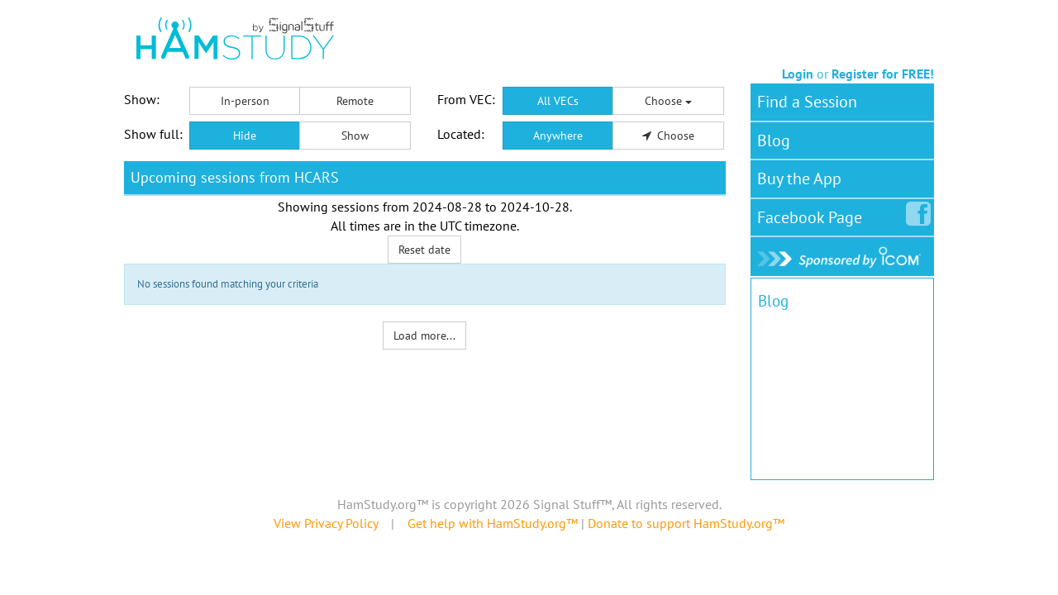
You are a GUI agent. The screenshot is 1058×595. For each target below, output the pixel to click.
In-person (245, 100)
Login (797, 73)
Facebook (813, 214)
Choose (668, 100)
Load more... (424, 335)
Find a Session (807, 101)
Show (355, 135)
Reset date (424, 249)
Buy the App (799, 178)
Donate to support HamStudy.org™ (686, 523)
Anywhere (558, 135)
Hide (244, 135)
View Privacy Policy (326, 523)
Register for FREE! (883, 73)
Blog (773, 140)
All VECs (558, 100)
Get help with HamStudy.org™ (492, 523)
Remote (355, 100)
